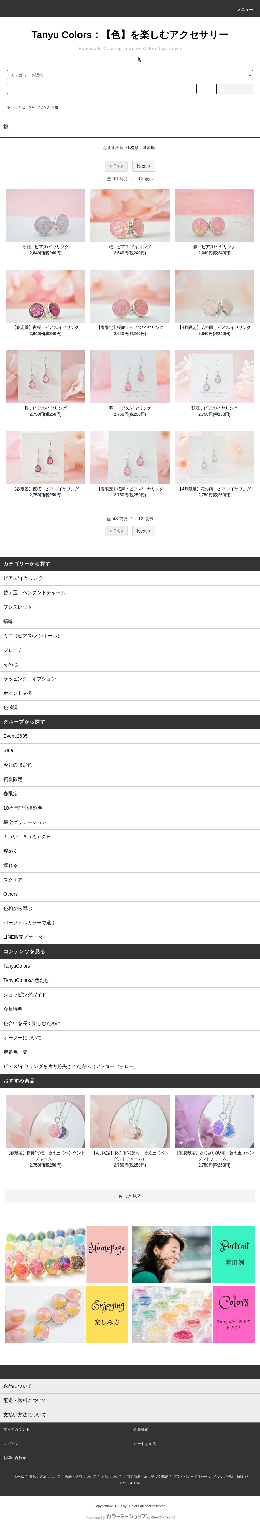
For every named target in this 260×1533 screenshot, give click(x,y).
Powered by (130, 1518)
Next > (144, 166)
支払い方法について (44, 1476)
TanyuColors (16, 966)
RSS (124, 1483)
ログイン (10, 1444)
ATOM (135, 1483)
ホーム (12, 107)
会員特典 (13, 1009)
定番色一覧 (15, 1052)
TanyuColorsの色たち (26, 980)
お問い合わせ (14, 1458)
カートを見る (144, 1444)
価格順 (132, 147)
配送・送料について (80, 1476)
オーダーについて (22, 1037)
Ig (140, 59)
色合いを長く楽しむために (32, 1023)
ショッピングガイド (24, 994)
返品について (111, 1476)
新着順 (149, 147)
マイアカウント (16, 1429)
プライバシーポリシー (190, 1476)
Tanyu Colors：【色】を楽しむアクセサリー (130, 34)
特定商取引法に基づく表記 (147, 1476)
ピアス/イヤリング (36, 107)
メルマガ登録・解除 (228, 1476)
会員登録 (140, 1429)
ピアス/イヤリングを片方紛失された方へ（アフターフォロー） (71, 1066)
